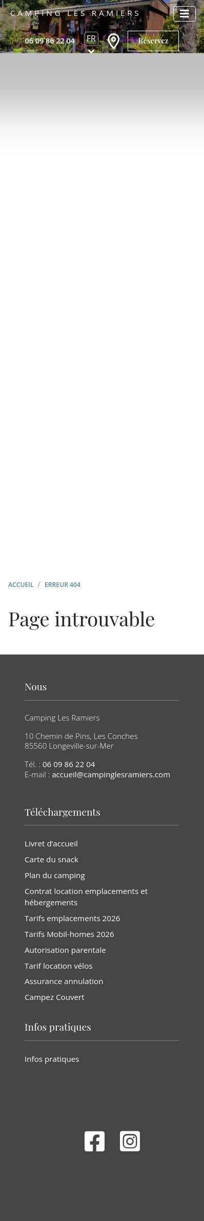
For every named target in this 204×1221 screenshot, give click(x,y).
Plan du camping (55, 875)
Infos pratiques (52, 1059)
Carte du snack (51, 859)
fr (91, 38)
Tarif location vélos (59, 966)
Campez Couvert (55, 997)
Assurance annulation (64, 981)
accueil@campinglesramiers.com (111, 774)
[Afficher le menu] (184, 13)
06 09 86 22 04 (69, 764)
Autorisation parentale (65, 950)
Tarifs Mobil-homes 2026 (69, 934)
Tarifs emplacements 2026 (72, 918)
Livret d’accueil (51, 843)
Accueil (21, 584)
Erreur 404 (62, 584)
